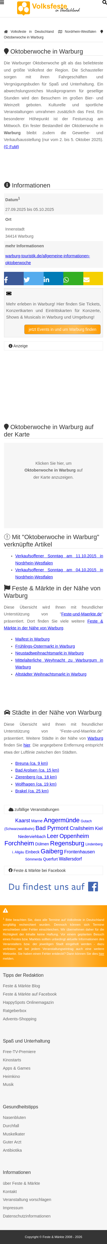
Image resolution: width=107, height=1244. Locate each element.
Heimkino (11, 1076)
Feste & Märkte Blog (21, 986)
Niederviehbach (32, 836)
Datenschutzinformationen (27, 1216)
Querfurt (50, 859)
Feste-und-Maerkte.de (81, 614)
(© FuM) (11, 146)
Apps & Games (17, 1068)
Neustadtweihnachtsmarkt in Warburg (49, 653)
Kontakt (10, 1191)
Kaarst (22, 820)
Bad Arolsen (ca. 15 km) (37, 770)
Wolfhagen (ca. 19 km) (36, 784)
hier (26, 745)
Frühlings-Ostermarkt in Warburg (45, 646)
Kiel (99, 828)
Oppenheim (74, 836)
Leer (52, 836)
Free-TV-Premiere (19, 1051)
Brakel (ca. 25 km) (32, 791)
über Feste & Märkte (21, 1183)
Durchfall (11, 1125)
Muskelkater (14, 1134)
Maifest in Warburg (32, 639)
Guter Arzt (12, 1142)
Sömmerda (33, 859)
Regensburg (67, 843)
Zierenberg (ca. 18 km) (36, 777)
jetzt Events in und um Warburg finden (62, 329)
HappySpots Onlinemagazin (28, 1002)
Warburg (95, 738)
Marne (37, 821)
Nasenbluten (14, 1117)
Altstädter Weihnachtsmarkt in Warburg (51, 674)
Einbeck (32, 852)
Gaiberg (52, 851)
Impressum (13, 1208)
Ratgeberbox (14, 1010)
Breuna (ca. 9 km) (31, 763)
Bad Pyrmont (52, 828)
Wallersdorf (70, 858)
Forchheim (19, 843)
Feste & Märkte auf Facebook (30, 994)
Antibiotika (12, 1150)
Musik (8, 1084)
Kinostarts (12, 1060)
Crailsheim (82, 828)
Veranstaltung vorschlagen (27, 1199)
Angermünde (62, 820)
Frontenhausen (79, 851)
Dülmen (42, 844)
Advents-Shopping (20, 1019)
